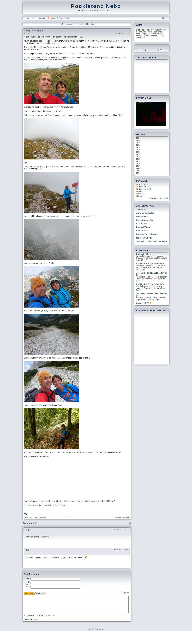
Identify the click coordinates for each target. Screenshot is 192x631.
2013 (138, 157)
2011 (138, 161)
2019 (138, 143)
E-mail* (28, 583)
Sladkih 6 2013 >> (87, 24)
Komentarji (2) (126, 517)
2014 (138, 154)
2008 (138, 168)
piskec (28, 33)
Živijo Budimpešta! (145, 213)
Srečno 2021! (142, 231)
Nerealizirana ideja (144, 220)
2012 (138, 159)
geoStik (141, 196)
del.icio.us (43, 517)
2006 (138, 173)
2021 (138, 138)
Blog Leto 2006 (144, 189)
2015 (138, 152)
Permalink (118, 517)
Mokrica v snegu (144, 238)
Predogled (40, 594)
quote (127, 593)
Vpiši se (51, 18)
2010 (138, 164)
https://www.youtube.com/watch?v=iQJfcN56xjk (44, 505)
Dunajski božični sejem (147, 234)
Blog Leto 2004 (144, 184)
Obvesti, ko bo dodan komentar (40, 615)
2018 (138, 145)
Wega (140, 191)
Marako (141, 194)
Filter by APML (64, 18)
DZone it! (36, 517)
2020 (138, 140)
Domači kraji (142, 216)
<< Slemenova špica (68, 24)
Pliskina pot (141, 224)
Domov (27, 18)
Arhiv (34, 18)
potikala (72, 216)
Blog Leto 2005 (144, 187)
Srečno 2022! (142, 209)
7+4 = (27, 587)
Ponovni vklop (143, 227)
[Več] (148, 260)
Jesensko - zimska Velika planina (151, 241)
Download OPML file (158, 198)
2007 (138, 171)
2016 (138, 150)
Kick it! (30, 517)
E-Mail (26, 517)
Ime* (28, 578)
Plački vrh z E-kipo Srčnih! (148, 263)
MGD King (101, 629)
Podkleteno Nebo (96, 6)
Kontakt (42, 18)
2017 (138, 147)
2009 (138, 166)
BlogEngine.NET (94, 628)
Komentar (29, 594)
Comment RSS (143, 303)
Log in (165, 18)
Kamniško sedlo (33, 30)
